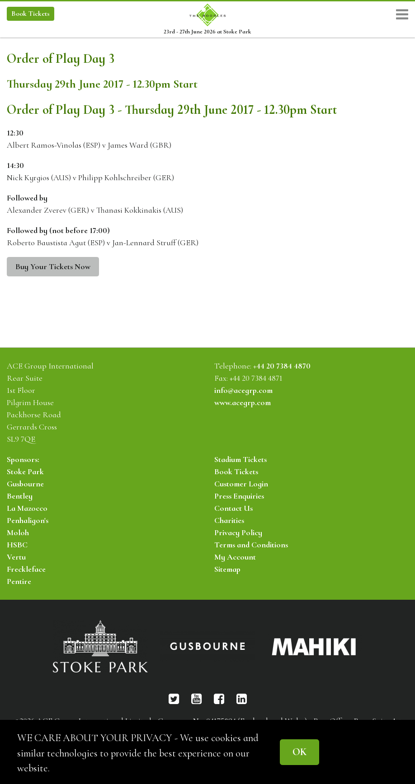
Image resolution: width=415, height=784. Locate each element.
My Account (235, 557)
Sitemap (227, 569)
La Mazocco (27, 508)
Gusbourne (25, 484)
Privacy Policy (238, 532)
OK (299, 752)
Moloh (18, 532)
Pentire (19, 581)
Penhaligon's (27, 520)
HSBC (17, 545)
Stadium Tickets (240, 459)
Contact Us (233, 508)
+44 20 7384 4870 (282, 366)
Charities (229, 520)
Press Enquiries (239, 496)
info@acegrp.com (243, 390)
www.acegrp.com (242, 402)
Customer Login (241, 484)
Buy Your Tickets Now (52, 266)
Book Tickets (236, 471)
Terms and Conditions (251, 545)
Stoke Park (25, 471)
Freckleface (26, 569)
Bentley (20, 496)
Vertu (16, 557)
